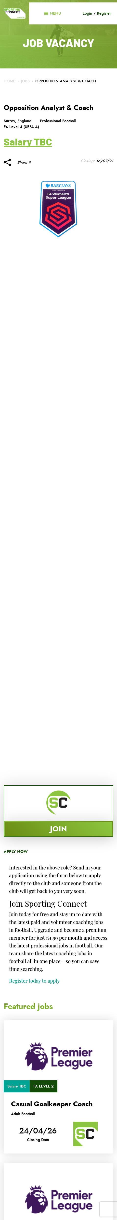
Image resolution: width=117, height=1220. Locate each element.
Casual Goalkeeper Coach (51, 1104)
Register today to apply (34, 980)
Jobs (25, 81)
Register (104, 13)
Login (87, 13)
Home (9, 81)
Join (58, 829)
